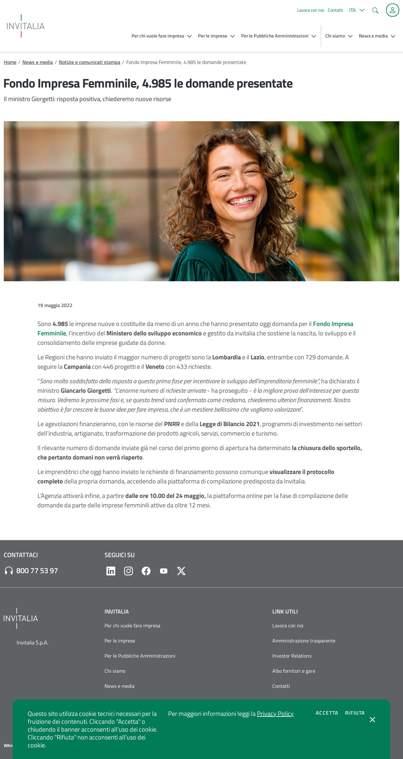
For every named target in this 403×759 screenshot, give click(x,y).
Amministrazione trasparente (303, 640)
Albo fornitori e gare (293, 671)
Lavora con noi (310, 10)
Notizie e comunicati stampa (89, 62)
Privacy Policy (275, 713)
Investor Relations (291, 655)
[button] (356, 10)
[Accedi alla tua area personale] (392, 10)
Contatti (335, 10)
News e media (37, 62)
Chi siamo (115, 671)
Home (10, 62)
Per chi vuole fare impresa (132, 625)
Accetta (327, 712)
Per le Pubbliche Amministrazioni (140, 655)
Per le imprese (120, 640)
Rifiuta (355, 712)
